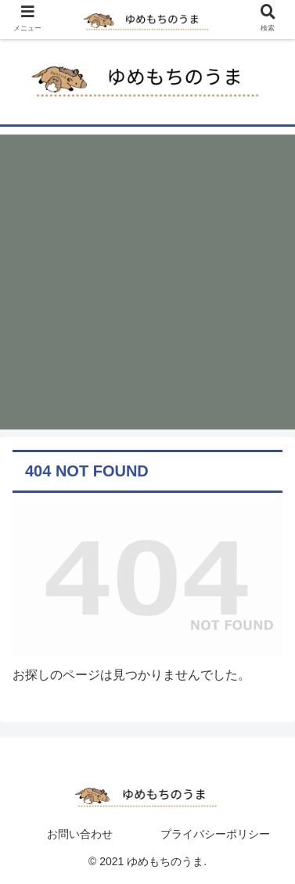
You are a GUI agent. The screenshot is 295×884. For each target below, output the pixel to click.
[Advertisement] (147, 282)
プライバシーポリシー (215, 834)
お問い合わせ (80, 834)
